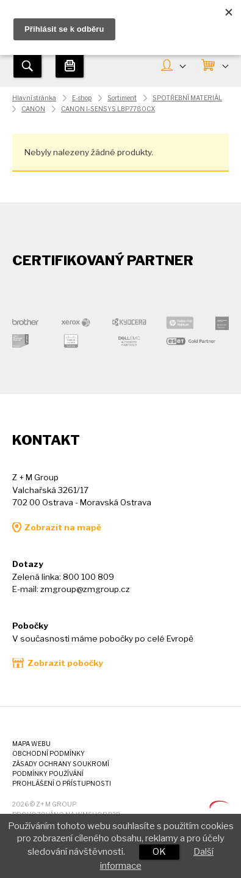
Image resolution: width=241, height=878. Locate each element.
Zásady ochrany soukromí (60, 764)
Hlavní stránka (34, 98)
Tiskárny (70, 65)
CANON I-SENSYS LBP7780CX (108, 109)
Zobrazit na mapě (62, 527)
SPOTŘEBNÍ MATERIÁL (187, 98)
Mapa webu (31, 744)
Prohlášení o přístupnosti (61, 784)
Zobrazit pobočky (65, 663)
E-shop (82, 98)
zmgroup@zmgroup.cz (85, 589)
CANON (33, 109)
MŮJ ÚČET (182, 65)
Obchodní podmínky (48, 754)
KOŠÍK (225, 65)
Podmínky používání (48, 774)
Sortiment (122, 98)
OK (159, 851)
